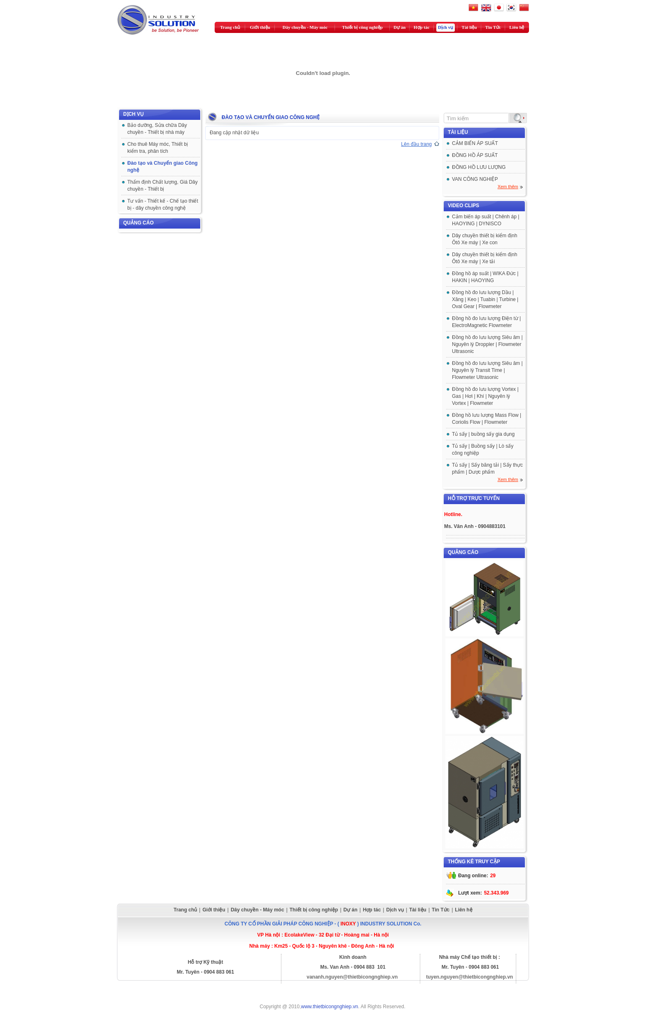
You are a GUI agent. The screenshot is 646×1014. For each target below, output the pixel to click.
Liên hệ (516, 27)
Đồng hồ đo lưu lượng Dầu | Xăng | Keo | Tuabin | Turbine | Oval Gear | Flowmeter (485, 299)
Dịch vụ (445, 27)
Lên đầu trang (416, 144)
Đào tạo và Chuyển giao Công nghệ (271, 117)
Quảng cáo (138, 223)
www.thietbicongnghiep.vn (329, 1006)
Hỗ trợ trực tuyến (474, 498)
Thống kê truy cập (474, 861)
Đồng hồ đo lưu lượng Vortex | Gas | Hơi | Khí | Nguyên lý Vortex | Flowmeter (485, 396)
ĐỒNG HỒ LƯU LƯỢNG (479, 167)
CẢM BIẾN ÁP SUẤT (475, 143)
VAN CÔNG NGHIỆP (475, 179)
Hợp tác (421, 27)
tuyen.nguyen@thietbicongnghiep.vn (469, 977)
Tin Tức (493, 27)
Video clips (463, 205)
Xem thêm (508, 186)
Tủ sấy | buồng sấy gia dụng (483, 434)
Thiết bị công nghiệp (362, 27)
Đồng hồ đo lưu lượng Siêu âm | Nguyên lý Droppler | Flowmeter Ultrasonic (487, 344)
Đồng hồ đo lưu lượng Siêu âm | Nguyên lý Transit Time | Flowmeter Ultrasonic (487, 370)
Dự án (399, 27)
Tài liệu (469, 27)
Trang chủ (230, 27)
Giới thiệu (260, 27)
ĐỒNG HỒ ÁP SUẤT (475, 155)
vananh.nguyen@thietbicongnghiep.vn (352, 977)
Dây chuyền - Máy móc (305, 27)
